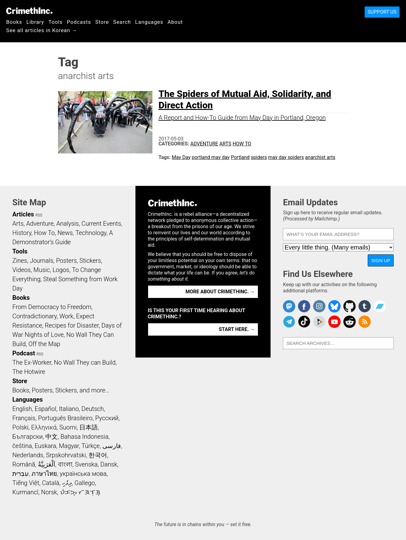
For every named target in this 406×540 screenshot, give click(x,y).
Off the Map (44, 344)
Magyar (69, 446)
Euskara (45, 446)
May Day (181, 157)
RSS (38, 215)
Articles (23, 214)
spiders (259, 157)
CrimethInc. (29, 10)
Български (27, 436)
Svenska (86, 464)
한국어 (98, 455)
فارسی (111, 446)
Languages (149, 22)
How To (242, 144)
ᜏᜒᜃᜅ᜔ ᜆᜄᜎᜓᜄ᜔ (80, 492)
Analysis (67, 223)
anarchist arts (320, 157)
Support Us (382, 12)
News (65, 233)
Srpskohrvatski (66, 455)
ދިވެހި (67, 483)
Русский (106, 418)
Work (66, 316)
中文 (51, 436)
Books (14, 22)
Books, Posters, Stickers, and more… (60, 390)
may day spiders (286, 157)
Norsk (49, 492)
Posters (66, 260)
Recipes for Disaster (72, 325)
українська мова (83, 473)
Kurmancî (25, 492)
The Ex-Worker (31, 362)
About (175, 22)
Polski (20, 427)
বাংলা (65, 464)
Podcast (23, 353)
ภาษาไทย (44, 473)
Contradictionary (34, 316)
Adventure (204, 144)
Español (45, 408)
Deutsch (92, 408)
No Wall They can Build (85, 362)
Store (102, 22)
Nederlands (27, 455)
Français (23, 418)
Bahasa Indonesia (84, 436)
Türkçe (90, 446)
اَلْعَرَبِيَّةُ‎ (46, 464)
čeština (22, 446)
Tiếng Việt (25, 483)
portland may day (211, 157)
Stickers (90, 260)
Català (50, 483)
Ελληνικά (43, 427)
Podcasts (79, 22)
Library (35, 22)
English (22, 408)
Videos (21, 270)
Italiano (69, 408)
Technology (91, 233)
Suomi (68, 427)
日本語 (88, 427)
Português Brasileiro (65, 418)
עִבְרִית (20, 473)
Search (122, 22)
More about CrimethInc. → (220, 292)
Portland (240, 157)
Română (23, 464)
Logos (60, 270)
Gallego (85, 483)
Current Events (101, 223)
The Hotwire (28, 371)
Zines (19, 260)
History (21, 233)
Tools (55, 22)
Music (41, 270)
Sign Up (380, 260)
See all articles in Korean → (41, 30)
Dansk (108, 464)
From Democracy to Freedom (51, 307)
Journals (41, 260)
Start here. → (237, 329)
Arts (225, 144)
